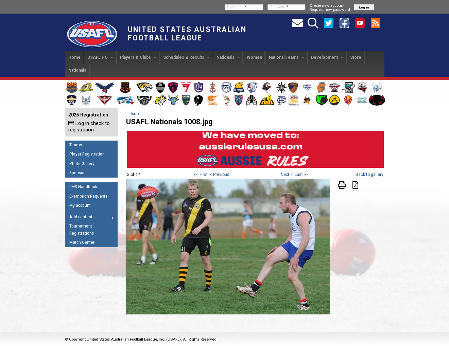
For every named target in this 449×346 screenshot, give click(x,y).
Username (236, 7)
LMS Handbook (83, 186)
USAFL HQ (100, 57)
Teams (75, 144)
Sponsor (77, 172)
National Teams (286, 57)
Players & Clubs (138, 57)
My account (80, 205)
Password (279, 7)
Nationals (228, 57)
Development (327, 57)
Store (355, 57)
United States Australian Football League (187, 33)
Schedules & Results (186, 57)
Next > (287, 174)
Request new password (330, 9)
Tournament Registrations (81, 229)
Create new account (327, 5)
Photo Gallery (81, 163)
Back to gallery (369, 174)
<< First (201, 174)
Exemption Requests (88, 196)
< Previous (219, 174)
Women (254, 57)
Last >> (302, 174)
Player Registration (87, 154)
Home (74, 57)
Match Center (81, 242)
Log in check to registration (89, 126)
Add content (89, 218)
